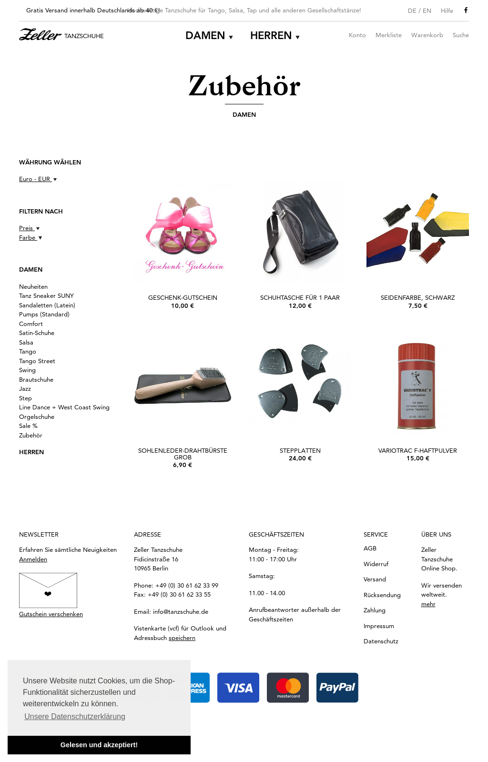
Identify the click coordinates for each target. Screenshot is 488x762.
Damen (205, 35)
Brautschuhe (36, 379)
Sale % (28, 425)
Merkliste (389, 35)
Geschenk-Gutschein (182, 297)
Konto (357, 35)
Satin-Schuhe (36, 332)
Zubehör (30, 435)
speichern (182, 637)
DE (412, 10)
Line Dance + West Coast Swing (64, 407)
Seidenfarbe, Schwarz (418, 297)
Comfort (31, 323)
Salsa (26, 342)
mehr (428, 604)
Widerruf (376, 564)
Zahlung (375, 610)
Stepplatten (300, 450)
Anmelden (33, 559)
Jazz (25, 388)
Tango (27, 351)
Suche (461, 35)
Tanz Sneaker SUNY (46, 295)
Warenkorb (427, 35)
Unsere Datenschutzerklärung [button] (74, 716)
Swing (27, 370)
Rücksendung (382, 595)
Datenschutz (381, 641)
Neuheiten (33, 286)
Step (25, 398)
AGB (370, 548)
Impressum (379, 626)
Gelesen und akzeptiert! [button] (99, 745)
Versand (375, 579)
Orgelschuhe (36, 416)
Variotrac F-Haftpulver (417, 450)
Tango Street (37, 361)
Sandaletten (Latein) (47, 305)
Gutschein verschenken (51, 614)
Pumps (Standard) (44, 314)
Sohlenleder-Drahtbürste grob (182, 454)
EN (427, 10)
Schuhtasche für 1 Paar (300, 297)
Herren (271, 35)
